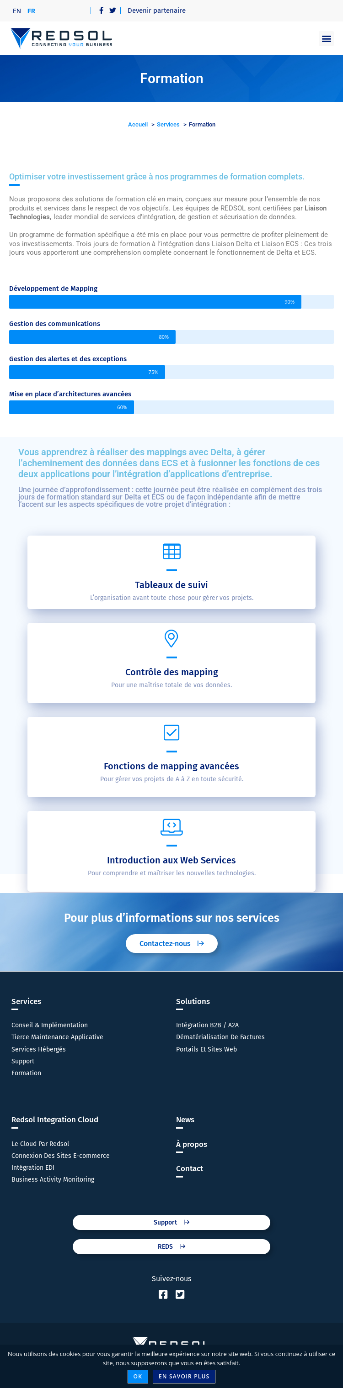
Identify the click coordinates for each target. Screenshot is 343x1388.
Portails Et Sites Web (206, 1049)
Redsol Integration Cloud (54, 1120)
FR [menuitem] (31, 11)
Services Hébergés (38, 1049)
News (185, 1120)
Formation (26, 1073)
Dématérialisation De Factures (220, 1037)
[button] (326, 38)
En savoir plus (184, 1376)
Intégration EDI (32, 1168)
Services (26, 1001)
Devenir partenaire (157, 10)
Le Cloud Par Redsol (40, 1144)
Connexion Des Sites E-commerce (60, 1156)
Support (22, 1061)
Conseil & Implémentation (49, 1025)
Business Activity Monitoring (52, 1179)
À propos (191, 1144)
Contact (189, 1168)
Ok (138, 1376)
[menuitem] (17, 10)
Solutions (193, 1001)
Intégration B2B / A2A (207, 1025)
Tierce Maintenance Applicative (57, 1037)
